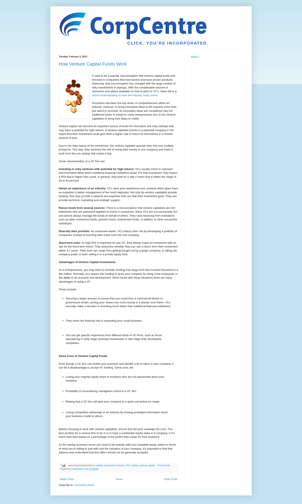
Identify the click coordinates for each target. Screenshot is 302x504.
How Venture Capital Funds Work (93, 64)
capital (99, 465)
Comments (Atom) (84, 485)
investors (120, 465)
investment (109, 465)
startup (134, 465)
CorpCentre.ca (78, 469)
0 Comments (163, 465)
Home (119, 479)
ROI (128, 465)
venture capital (147, 465)
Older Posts (170, 479)
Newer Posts (67, 479)
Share (194, 56)
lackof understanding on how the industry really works (125, 95)
